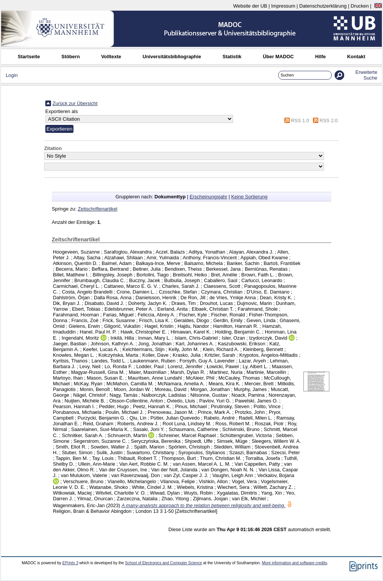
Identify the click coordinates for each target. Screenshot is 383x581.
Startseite (29, 56)
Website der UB (250, 6)
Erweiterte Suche (366, 75)
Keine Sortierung (249, 197)
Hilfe (320, 56)
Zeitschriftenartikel (97, 209)
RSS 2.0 (328, 120)
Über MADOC (278, 56)
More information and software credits (294, 563)
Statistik (231, 56)
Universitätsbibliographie (171, 56)
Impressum (283, 6)
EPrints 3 (70, 563)
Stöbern (70, 56)
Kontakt (356, 56)
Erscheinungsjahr (208, 197)
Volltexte (111, 56)
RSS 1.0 (300, 120)
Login (12, 75)
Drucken (360, 6)
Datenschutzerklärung (322, 6)
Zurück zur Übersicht (75, 103)
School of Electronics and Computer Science (163, 563)
